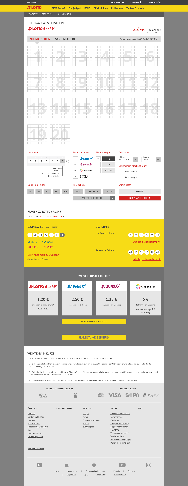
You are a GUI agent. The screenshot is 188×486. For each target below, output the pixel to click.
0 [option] (30, 161)
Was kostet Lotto (117, 436)
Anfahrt (31, 430)
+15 (56, 191)
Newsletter (101, 475)
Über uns (32, 408)
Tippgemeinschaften (119, 426)
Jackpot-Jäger (131, 177)
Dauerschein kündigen (120, 443)
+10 (47, 191)
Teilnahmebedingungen (94, 321)
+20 (66, 191)
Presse (86, 423)
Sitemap (131, 471)
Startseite (32, 14)
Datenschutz (73, 471)
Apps (140, 408)
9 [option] (35, 161)
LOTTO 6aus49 (47, 14)
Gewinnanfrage (116, 417)
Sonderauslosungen (91, 420)
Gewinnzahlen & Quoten (43, 255)
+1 (30, 191)
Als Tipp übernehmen (147, 242)
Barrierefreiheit (36, 448)
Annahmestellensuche (120, 413)
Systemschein (65, 39)
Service (113, 408)
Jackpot (86, 413)
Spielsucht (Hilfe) (64, 408)
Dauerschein (131, 171)
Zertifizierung (34, 423)
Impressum (71, 475)
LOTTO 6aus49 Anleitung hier (51, 216)
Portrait (31, 413)
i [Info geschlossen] (112, 198)
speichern (92, 191)
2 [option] (52, 161)
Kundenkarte (116, 420)
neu (78, 191)
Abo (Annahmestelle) (119, 423)
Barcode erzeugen (92, 198)
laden (109, 191)
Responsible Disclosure (38, 426)
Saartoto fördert (35, 433)
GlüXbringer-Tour (35, 436)
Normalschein (40, 39)
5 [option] (41, 161)
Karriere (31, 420)
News (85, 417)
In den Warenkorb (139, 198)
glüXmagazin (88, 426)
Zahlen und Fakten (36, 417)
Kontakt (116, 471)
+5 (39, 191)
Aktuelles (87, 408)
